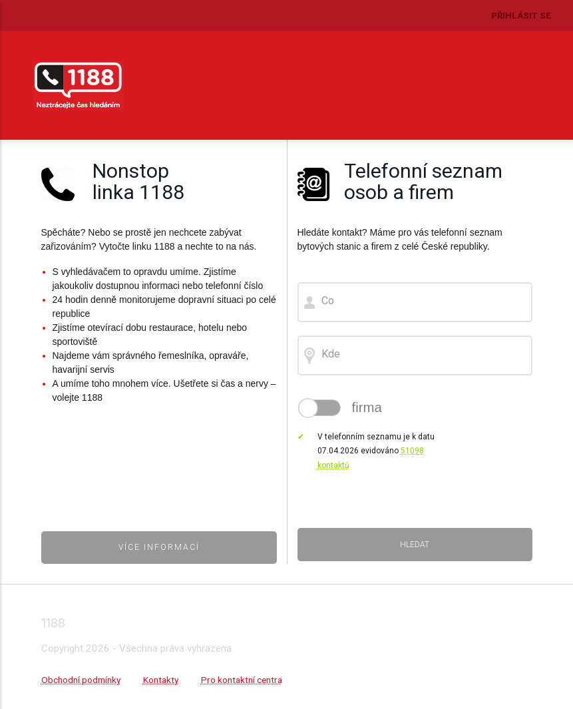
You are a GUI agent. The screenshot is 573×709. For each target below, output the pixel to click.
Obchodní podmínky (80, 679)
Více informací (159, 547)
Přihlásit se (521, 16)
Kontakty (160, 679)
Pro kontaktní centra (241, 679)
